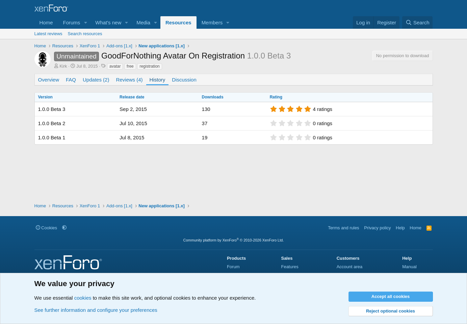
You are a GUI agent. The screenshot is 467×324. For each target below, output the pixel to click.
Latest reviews (48, 33)
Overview (48, 80)
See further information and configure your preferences (95, 310)
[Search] (417, 22)
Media (143, 22)
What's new (108, 22)
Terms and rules (343, 227)
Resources (178, 22)
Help (400, 227)
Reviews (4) (129, 80)
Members (212, 22)
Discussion (184, 80)
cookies (83, 298)
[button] (85, 22)
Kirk (63, 66)
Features (289, 266)
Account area (350, 266)
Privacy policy (377, 227)
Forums (71, 22)
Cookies (46, 227)
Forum (233, 266)
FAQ (71, 80)
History (157, 80)
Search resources (85, 33)
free (130, 66)
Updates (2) (96, 80)
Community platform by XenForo (233, 240)
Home (46, 22)
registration (149, 66)
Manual (409, 266)
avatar (115, 66)
